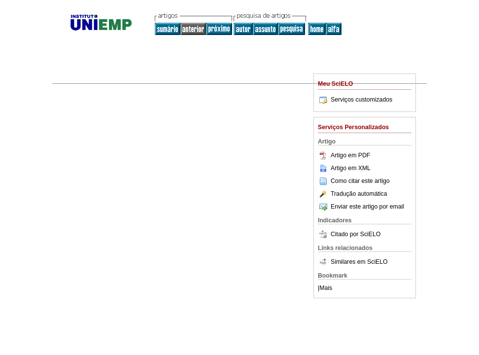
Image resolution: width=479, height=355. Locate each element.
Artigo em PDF (344, 155)
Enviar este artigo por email (361, 206)
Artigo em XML (344, 168)
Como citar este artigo (360, 181)
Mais (325, 287)
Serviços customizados (355, 99)
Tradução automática (352, 193)
